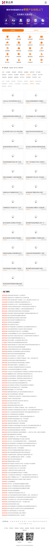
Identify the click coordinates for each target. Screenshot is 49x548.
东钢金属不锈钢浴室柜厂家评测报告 (16, 423)
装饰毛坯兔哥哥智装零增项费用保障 (16, 353)
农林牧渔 (4, 77)
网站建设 (4, 86)
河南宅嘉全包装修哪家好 (13, 490)
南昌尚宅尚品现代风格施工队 (14, 459)
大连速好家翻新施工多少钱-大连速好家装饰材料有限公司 (21, 333)
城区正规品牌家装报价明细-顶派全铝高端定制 (18, 452)
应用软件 (26, 81)
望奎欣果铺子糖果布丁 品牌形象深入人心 (17, 365)
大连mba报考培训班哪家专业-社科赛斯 (17, 369)
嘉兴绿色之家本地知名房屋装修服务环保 (17, 382)
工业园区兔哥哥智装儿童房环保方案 (16, 470)
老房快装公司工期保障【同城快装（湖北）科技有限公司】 (21, 407)
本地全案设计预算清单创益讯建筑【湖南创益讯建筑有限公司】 (23, 313)
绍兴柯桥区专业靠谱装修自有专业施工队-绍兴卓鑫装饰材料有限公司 (24, 425)
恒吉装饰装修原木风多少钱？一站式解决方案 (18, 501)
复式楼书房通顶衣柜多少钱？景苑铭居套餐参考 (19, 349)
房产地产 (40, 74)
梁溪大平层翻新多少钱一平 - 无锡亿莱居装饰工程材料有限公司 (22, 477)
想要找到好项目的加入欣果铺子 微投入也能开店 (19, 479)
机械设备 (16, 77)
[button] (21, 23)
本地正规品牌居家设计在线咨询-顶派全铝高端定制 (19, 329)
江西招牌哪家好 (11, 481)
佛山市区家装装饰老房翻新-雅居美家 (16, 315)
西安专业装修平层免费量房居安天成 (16, 320)
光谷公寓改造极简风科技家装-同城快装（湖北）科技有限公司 (22, 495)
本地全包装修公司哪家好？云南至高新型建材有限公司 (20, 308)
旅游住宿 (4, 74)
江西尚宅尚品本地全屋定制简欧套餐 (16, 347)
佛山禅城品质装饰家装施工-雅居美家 (16, 430)
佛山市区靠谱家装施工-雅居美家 (15, 394)
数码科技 (22, 74)
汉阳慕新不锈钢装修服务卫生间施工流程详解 (18, 439)
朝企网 (11, 67)
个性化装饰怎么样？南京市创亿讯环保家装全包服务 (20, 499)
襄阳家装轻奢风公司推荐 (13, 461)
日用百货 (10, 74)
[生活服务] (4, 342)
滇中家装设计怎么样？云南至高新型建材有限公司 (19, 304)
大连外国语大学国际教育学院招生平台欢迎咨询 (19, 367)
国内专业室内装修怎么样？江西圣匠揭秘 (17, 387)
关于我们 (6, 528)
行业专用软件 (17, 83)
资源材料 (28, 77)
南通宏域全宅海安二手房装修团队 (15, 448)
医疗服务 (38, 72)
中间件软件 (19, 81)
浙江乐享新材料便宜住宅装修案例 (15, 414)
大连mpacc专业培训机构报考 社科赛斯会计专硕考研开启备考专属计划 (24, 371)
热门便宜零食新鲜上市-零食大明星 (15, 510)
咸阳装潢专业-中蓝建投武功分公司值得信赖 (18, 297)
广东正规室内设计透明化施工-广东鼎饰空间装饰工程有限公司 (22, 474)
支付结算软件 (25, 83)
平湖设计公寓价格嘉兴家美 (14, 398)
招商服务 (17, 528)
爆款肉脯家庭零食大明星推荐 (14, 434)
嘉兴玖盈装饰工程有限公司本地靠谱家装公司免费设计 (20, 385)
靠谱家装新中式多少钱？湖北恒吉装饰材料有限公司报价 (21, 445)
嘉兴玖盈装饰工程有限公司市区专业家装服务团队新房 (20, 508)
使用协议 (22, 528)
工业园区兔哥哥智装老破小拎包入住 (16, 492)
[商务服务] (4, 481)
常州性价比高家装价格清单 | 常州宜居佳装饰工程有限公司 (21, 306)
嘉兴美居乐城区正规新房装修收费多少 (16, 360)
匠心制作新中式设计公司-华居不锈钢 (16, 468)
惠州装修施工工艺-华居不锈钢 (14, 389)
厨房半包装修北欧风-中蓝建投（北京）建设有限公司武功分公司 (23, 299)
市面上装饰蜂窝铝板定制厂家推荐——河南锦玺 (19, 456)
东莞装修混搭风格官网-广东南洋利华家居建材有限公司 (21, 416)
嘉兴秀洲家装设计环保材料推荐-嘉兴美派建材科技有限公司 (22, 497)
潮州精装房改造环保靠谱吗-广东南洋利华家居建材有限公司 (22, 427)
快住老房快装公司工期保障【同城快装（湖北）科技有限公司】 (23, 358)
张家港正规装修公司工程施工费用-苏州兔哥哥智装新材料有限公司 (23, 344)
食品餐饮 (16, 74)
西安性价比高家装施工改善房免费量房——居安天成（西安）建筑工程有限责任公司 (27, 432)
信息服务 (28, 74)
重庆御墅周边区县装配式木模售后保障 (16, 317)
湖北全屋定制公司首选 (13, 324)
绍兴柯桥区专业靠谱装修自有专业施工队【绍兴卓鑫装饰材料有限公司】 (25, 409)
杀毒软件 (32, 81)
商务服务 (14, 72)
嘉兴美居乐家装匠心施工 (13, 504)
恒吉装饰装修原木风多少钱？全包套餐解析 (18, 331)
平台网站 (8, 81)
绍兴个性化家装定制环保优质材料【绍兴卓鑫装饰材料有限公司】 (23, 412)
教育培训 (32, 72)
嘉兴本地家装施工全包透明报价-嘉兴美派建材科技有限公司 (22, 326)
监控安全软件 (38, 81)
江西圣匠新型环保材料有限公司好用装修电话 (18, 311)
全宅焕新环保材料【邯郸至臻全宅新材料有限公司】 (20, 454)
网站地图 (38, 528)
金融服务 (26, 72)
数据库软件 (4, 83)
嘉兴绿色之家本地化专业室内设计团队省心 (18, 400)
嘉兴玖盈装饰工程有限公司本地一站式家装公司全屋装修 (21, 463)
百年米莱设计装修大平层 (13, 403)
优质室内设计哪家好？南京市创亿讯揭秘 (17, 421)
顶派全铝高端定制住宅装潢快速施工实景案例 (18, 362)
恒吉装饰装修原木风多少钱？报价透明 (16, 465)
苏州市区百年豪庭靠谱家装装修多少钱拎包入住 (19, 450)
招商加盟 (20, 72)
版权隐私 (27, 528)
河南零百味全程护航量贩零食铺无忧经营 (17, 342)
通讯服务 (38, 83)
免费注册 (36, 30)
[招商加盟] (4, 295)
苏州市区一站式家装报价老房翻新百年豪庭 (18, 483)
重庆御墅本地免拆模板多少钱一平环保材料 (18, 418)
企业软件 (11, 83)
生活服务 (8, 72)
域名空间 (10, 86)
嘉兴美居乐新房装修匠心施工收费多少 (16, 513)
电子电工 (22, 77)
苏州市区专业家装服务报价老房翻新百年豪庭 (18, 488)
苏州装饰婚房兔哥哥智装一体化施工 (16, 515)
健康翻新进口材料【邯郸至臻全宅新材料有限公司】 (20, 373)
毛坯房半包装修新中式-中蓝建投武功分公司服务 (19, 380)
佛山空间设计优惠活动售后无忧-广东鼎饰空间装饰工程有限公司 (23, 335)
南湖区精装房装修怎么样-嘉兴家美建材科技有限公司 (20, 391)
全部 (3, 72)
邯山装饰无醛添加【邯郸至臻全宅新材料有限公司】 (20, 376)
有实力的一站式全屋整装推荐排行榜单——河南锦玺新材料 (21, 441)
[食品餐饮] (4, 405)
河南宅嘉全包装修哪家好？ (14, 322)
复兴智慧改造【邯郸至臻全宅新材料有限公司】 (19, 302)
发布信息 (13, 30)
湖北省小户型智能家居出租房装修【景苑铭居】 (19, 486)
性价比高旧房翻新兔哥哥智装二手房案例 (17, 472)
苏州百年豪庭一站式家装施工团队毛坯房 (17, 340)
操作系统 (13, 81)
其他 (39, 77)
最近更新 (32, 528)
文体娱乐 (34, 74)
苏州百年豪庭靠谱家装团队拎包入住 (16, 338)
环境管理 (34, 77)
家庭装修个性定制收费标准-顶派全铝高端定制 (18, 351)
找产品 (15, 67)
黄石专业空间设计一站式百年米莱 (15, 356)
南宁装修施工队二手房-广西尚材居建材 (17, 436)
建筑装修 (10, 77)
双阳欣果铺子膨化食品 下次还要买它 (16, 295)
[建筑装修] (4, 304)
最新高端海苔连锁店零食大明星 (15, 405)
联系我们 (11, 528)
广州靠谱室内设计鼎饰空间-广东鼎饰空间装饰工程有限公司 (22, 396)
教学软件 (21, 67)
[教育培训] (4, 367)
